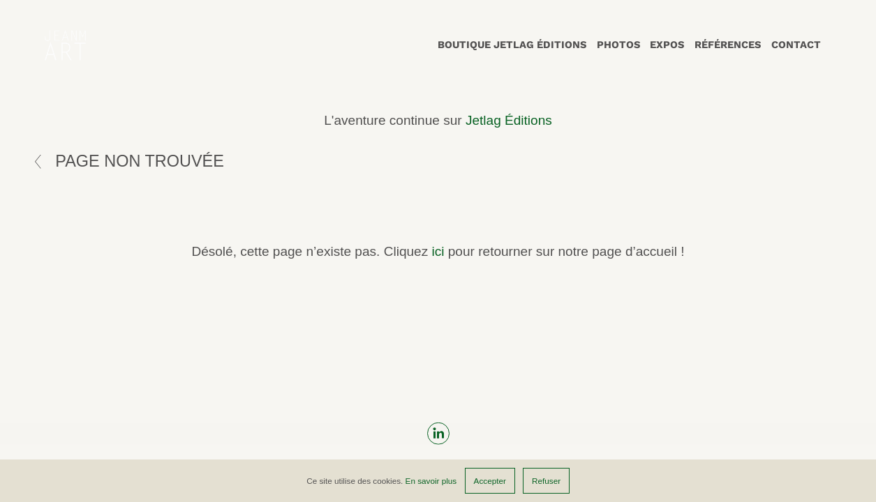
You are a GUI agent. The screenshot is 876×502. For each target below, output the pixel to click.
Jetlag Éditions (509, 120)
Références (728, 44)
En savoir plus (431, 480)
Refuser (546, 480)
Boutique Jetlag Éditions (512, 44)
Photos (618, 44)
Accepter (490, 480)
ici (437, 251)
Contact (796, 44)
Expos (667, 44)
